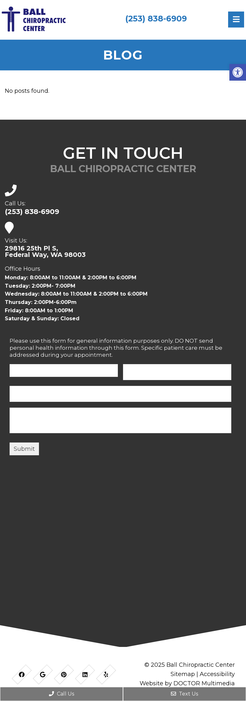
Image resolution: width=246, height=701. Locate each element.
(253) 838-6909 (156, 18)
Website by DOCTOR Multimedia (187, 683)
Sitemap (183, 674)
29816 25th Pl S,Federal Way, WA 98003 (45, 251)
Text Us (184, 694)
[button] (237, 72)
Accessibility (217, 674)
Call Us (61, 694)
